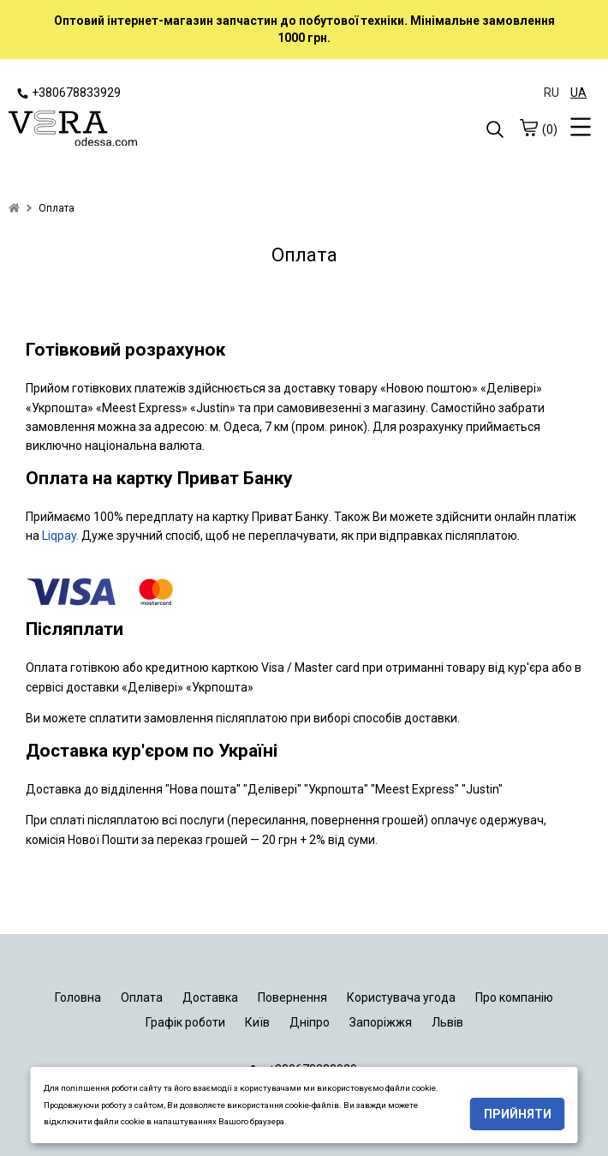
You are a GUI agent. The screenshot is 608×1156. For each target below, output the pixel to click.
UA (578, 92)
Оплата (142, 997)
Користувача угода (401, 997)
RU (551, 92)
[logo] (156, 130)
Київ (257, 1022)
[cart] (528, 127)
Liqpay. (60, 535)
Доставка (210, 997)
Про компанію (514, 997)
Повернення (292, 997)
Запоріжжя (380, 1022)
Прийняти (517, 1114)
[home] (14, 208)
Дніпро (309, 1022)
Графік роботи (185, 1022)
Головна (78, 997)
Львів (447, 1022)
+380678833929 (69, 92)
